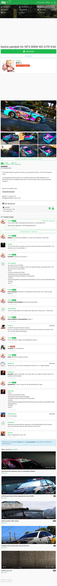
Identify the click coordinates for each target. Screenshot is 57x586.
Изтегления (7, 164)
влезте (19, 442)
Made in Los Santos (6, 581)
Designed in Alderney (7, 580)
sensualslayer (12, 263)
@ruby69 (10, 348)
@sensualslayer (12, 291)
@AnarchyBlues (12, 319)
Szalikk (10, 244)
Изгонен (12, 346)
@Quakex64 (11, 384)
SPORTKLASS (12, 414)
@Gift (9, 357)
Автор (14, 220)
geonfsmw (11, 363)
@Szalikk (10, 256)
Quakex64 (11, 372)
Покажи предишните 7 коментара (28, 231)
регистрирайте (31, 442)
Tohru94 (10, 433)
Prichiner (10, 325)
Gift (9, 346)
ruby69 (18, 61)
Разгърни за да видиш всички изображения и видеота (28, 159)
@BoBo (10, 237)
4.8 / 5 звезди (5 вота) (6, 168)
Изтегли (28, 51)
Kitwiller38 (11, 422)
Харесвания (18, 164)
